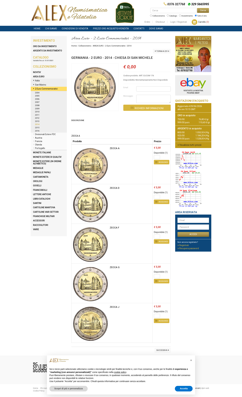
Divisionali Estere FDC (44, 134)
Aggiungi (161, 162)
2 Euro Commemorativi (115, 46)
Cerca (203, 10)
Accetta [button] (184, 388)
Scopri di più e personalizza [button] (68, 388)
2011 (37, 115)
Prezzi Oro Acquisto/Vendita (111, 28)
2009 (37, 108)
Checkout (160, 22)
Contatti (139, 28)
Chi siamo (51, 28)
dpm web (205, 388)
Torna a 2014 (162, 51)
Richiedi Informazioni (147, 107)
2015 (37, 127)
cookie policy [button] (120, 372)
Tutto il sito (201, 16)
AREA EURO (98, 46)
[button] (191, 360)
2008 (37, 105)
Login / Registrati (178, 22)
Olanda (37, 144)
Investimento (186, 16)
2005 (37, 96)
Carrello (203, 22)
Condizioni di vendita (75, 28)
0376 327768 (176, 4)
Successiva (162, 350)
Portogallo (39, 148)
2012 (37, 118)
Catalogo (172, 16)
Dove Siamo (156, 28)
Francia (37, 141)
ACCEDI (193, 234)
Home (37, 28)
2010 (37, 112)
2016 (37, 131)
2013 (37, 121)
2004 (37, 93)
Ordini (147, 22)
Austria (37, 138)
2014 (37, 124)
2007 (37, 102)
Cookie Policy (38, 391)
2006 (37, 99)
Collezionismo (157, 16)
